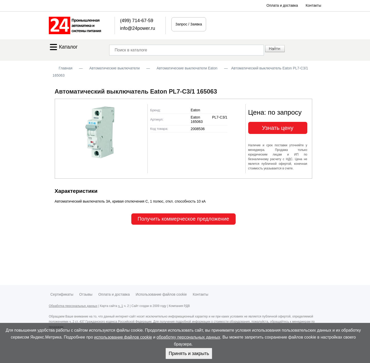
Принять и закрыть (189, 353)
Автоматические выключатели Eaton (186, 68)
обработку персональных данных (188, 337)
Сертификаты (61, 294)
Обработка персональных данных (73, 306)
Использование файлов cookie (161, 294)
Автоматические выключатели (114, 68)
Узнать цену (277, 128)
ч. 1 (120, 306)
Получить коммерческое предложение (183, 219)
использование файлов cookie (123, 337)
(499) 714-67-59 (136, 20)
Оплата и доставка (282, 5)
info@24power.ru (137, 28)
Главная (65, 68)
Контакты (313, 5)
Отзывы (85, 294)
